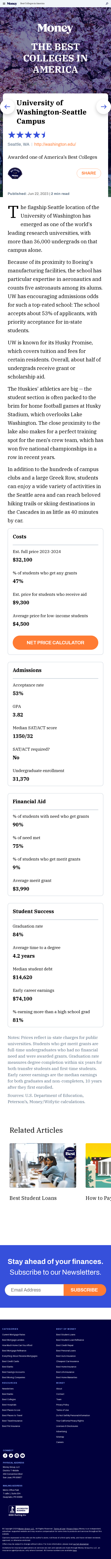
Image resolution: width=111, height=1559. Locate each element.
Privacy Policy (62, 1405)
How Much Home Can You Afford (17, 1345)
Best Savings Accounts (13, 1372)
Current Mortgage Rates (13, 1335)
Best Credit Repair (64, 1345)
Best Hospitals (9, 1405)
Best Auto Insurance (66, 1356)
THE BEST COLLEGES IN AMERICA (55, 57)
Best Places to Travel (12, 1415)
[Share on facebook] (5, 1457)
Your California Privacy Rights (70, 1421)
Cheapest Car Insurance (67, 1361)
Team (58, 1399)
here (75, 1550)
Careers (60, 1442)
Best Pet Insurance (11, 1426)
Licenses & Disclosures (67, 1426)
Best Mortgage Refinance (14, 1351)
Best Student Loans (65, 1335)
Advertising (61, 1431)
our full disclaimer (81, 1544)
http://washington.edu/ (55, 144)
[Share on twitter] (11, 1457)
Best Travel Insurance (12, 1421)
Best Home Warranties (66, 1377)
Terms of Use (62, 1410)
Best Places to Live (11, 1410)
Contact (60, 1394)
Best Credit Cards (10, 1361)
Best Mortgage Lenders (13, 1340)
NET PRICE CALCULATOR (55, 642)
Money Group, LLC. (26, 1529)
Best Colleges (9, 1399)
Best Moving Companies (13, 1377)
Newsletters (8, 1389)
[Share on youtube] (22, 1457)
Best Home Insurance (66, 1367)
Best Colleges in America (32, 3)
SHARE (89, 173)
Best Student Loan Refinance (70, 1340)
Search (107, 3)
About (59, 1389)
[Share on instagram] (17, 1457)
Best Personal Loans (66, 1351)
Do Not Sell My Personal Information (73, 1415)
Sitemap (60, 1437)
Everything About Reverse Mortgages (19, 1356)
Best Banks (7, 1367)
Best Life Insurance (65, 1372)
